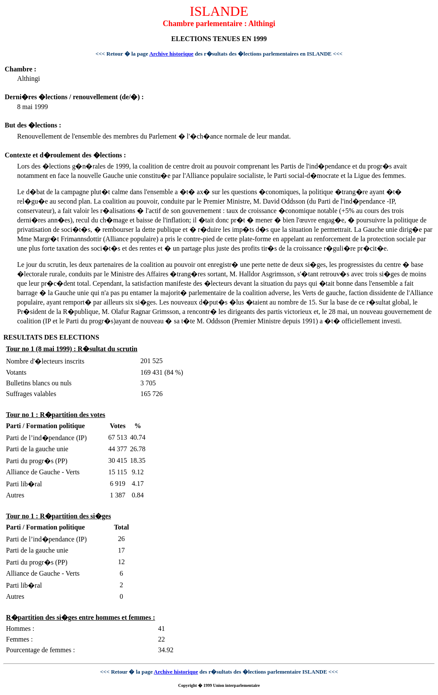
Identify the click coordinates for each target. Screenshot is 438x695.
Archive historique (171, 53)
